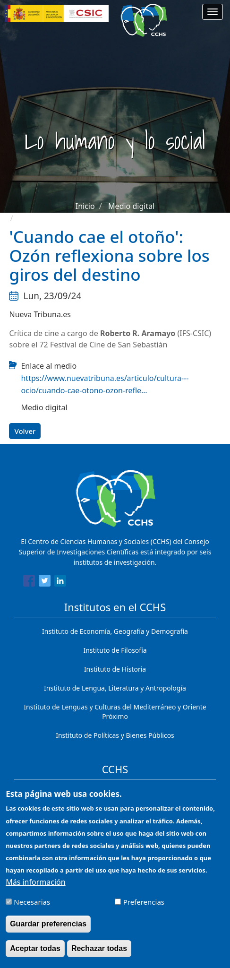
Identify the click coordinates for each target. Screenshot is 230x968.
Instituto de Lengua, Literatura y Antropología (115, 687)
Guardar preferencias (48, 931)
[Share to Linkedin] (60, 582)
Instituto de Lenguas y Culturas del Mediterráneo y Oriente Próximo (115, 711)
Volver (24, 431)
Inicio (85, 206)
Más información (35, 889)
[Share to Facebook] (29, 582)
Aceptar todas (35, 956)
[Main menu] (212, 12)
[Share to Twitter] (45, 582)
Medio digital (131, 206)
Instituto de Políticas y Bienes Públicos (115, 735)
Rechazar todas (99, 956)
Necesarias (32, 909)
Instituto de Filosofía (114, 650)
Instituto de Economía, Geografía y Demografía (115, 631)
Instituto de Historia (115, 669)
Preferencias (143, 909)
